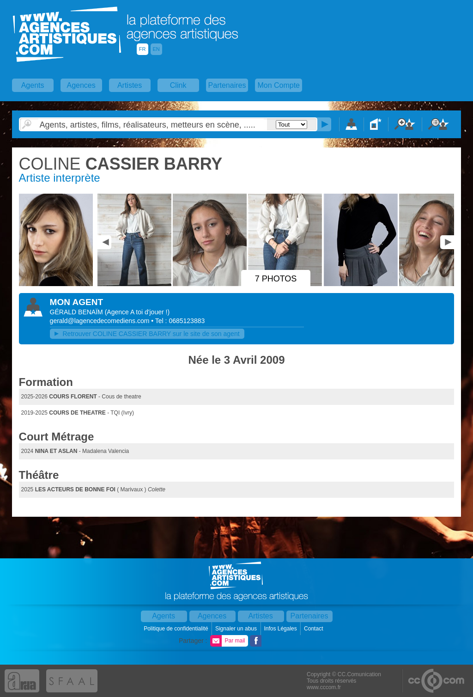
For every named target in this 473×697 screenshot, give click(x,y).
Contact (314, 628)
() (137, 312)
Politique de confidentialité (177, 628)
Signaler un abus (236, 628)
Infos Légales (281, 628)
